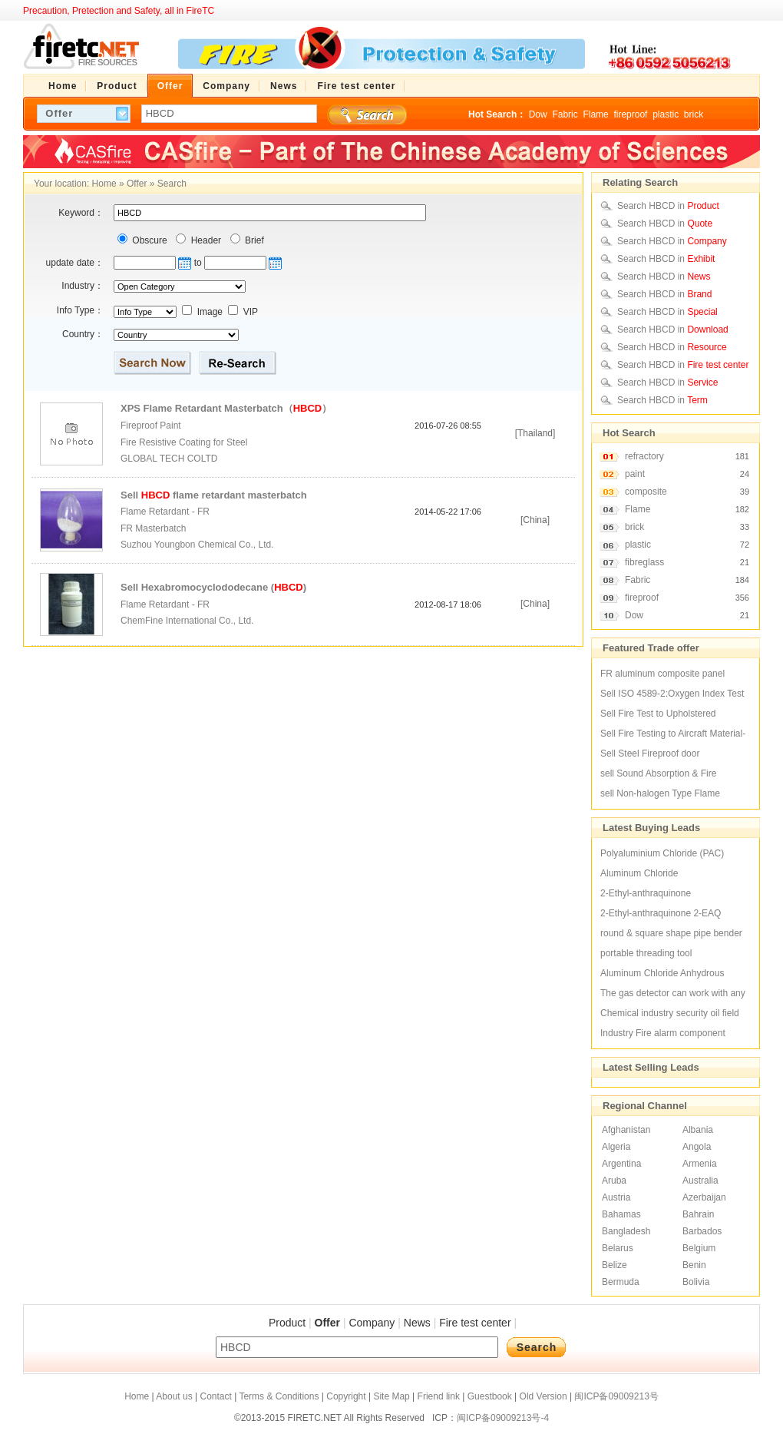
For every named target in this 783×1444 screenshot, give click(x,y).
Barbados (702, 1231)
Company (372, 1322)
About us (174, 1396)
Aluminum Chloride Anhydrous (662, 973)
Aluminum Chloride (639, 873)
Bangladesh (626, 1231)
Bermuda (620, 1282)
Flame (595, 114)
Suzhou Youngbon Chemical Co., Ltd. (198, 544)
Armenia (699, 1163)
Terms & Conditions (279, 1396)
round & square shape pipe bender (671, 933)
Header (204, 240)
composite (646, 491)
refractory (644, 456)
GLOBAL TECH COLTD (169, 458)
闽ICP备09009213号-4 (503, 1418)
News (417, 1322)
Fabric (564, 114)
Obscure (148, 240)
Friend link (439, 1396)
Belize (614, 1265)
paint (635, 474)
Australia (700, 1180)
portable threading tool (646, 953)
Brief (253, 240)
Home (104, 183)
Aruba (614, 1180)
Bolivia (695, 1282)
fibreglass (644, 562)
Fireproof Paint (151, 425)
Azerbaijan (704, 1197)
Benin (694, 1265)
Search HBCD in (668, 205)
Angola (696, 1146)
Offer (137, 183)
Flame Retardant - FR (165, 511)
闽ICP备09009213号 (616, 1396)
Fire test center (474, 1322)
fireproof (630, 114)
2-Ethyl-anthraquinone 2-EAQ (660, 913)
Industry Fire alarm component (662, 1033)
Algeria (616, 1146)
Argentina (621, 1163)
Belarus (617, 1248)
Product (287, 1322)
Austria (616, 1197)
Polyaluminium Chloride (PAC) (662, 853)
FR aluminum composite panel (662, 673)
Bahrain (698, 1214)
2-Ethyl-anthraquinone (645, 893)
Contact (215, 1396)
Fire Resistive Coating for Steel (184, 442)
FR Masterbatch (153, 528)
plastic (665, 114)
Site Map (391, 1396)
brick (693, 114)
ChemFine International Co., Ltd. (188, 620)
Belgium (698, 1248)
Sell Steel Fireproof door (649, 753)
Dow (538, 114)
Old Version (543, 1396)
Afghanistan (626, 1129)
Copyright (345, 1396)
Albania (697, 1129)
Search (172, 183)
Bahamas (621, 1214)
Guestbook (489, 1396)
